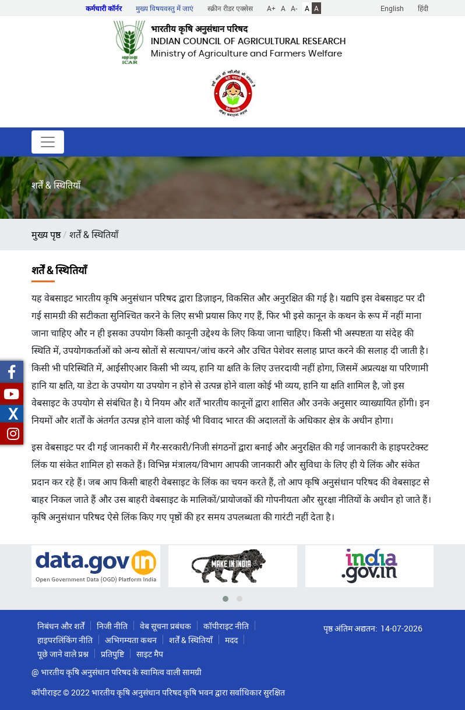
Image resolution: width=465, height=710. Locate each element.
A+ (271, 8)
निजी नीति (112, 625)
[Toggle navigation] (47, 142)
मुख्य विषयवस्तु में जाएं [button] (164, 8)
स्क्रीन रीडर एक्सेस (230, 8)
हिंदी (423, 8)
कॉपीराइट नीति (226, 625)
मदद (231, 639)
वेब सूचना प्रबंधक (165, 625)
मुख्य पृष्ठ (46, 234)
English (392, 8)
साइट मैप (149, 653)
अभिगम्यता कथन (131, 639)
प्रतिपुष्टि (112, 653)
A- (294, 8)
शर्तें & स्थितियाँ (191, 639)
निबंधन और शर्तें (60, 625)
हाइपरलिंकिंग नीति (65, 639)
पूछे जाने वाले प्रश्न (63, 653)
